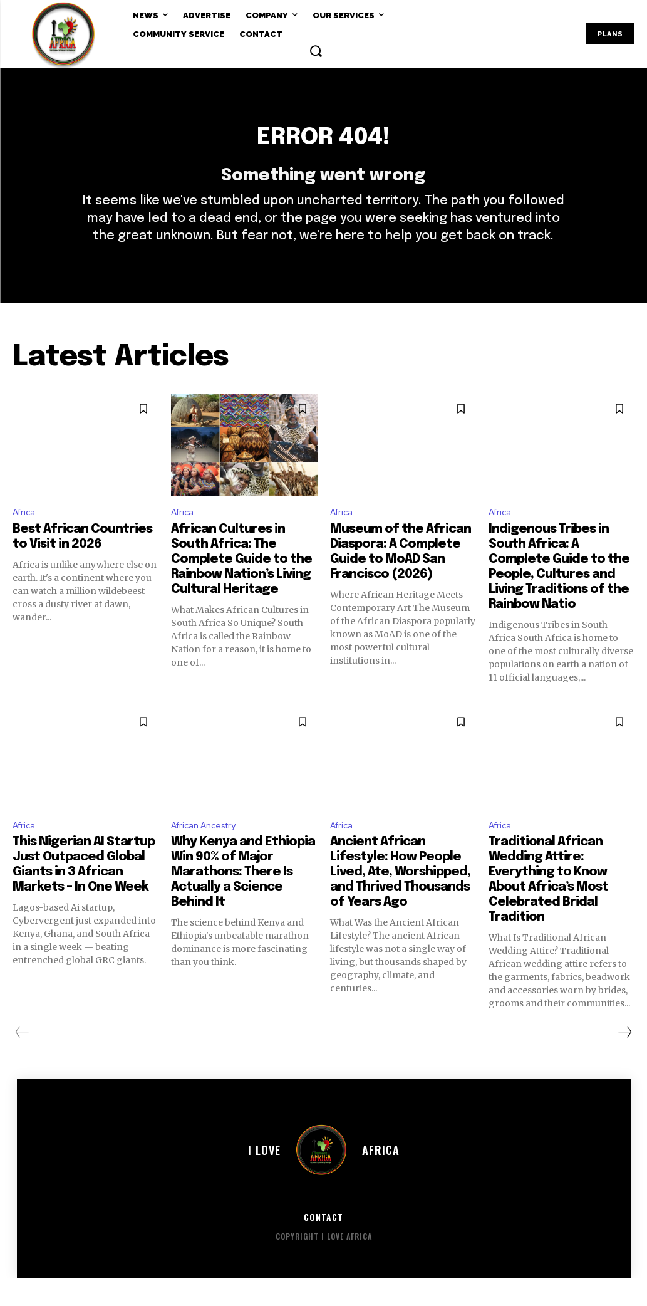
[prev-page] (22, 1059)
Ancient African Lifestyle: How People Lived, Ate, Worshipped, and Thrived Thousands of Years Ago (400, 899)
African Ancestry (209, 852)
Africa (26, 536)
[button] (316, 51)
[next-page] (624, 1059)
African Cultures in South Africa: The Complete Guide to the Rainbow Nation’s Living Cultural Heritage (241, 584)
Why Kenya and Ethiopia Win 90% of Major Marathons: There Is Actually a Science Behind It (243, 899)
